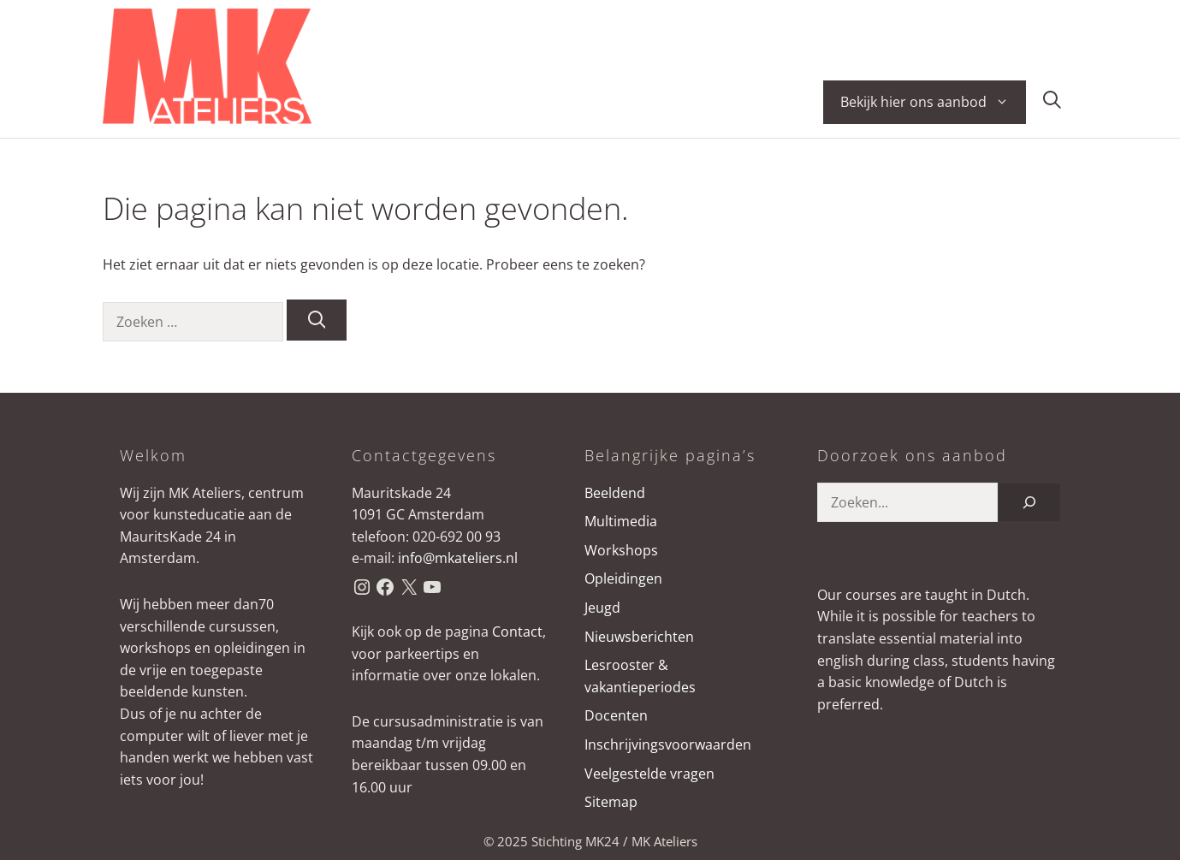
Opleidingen (623, 578)
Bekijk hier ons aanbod (933, 102)
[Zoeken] (317, 320)
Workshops (621, 550)
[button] (1052, 102)
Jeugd (602, 607)
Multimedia (620, 521)
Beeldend (614, 492)
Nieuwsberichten (639, 636)
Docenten (616, 715)
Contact (517, 631)
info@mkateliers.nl (458, 558)
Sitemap (610, 801)
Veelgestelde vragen (649, 773)
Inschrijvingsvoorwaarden (667, 744)
